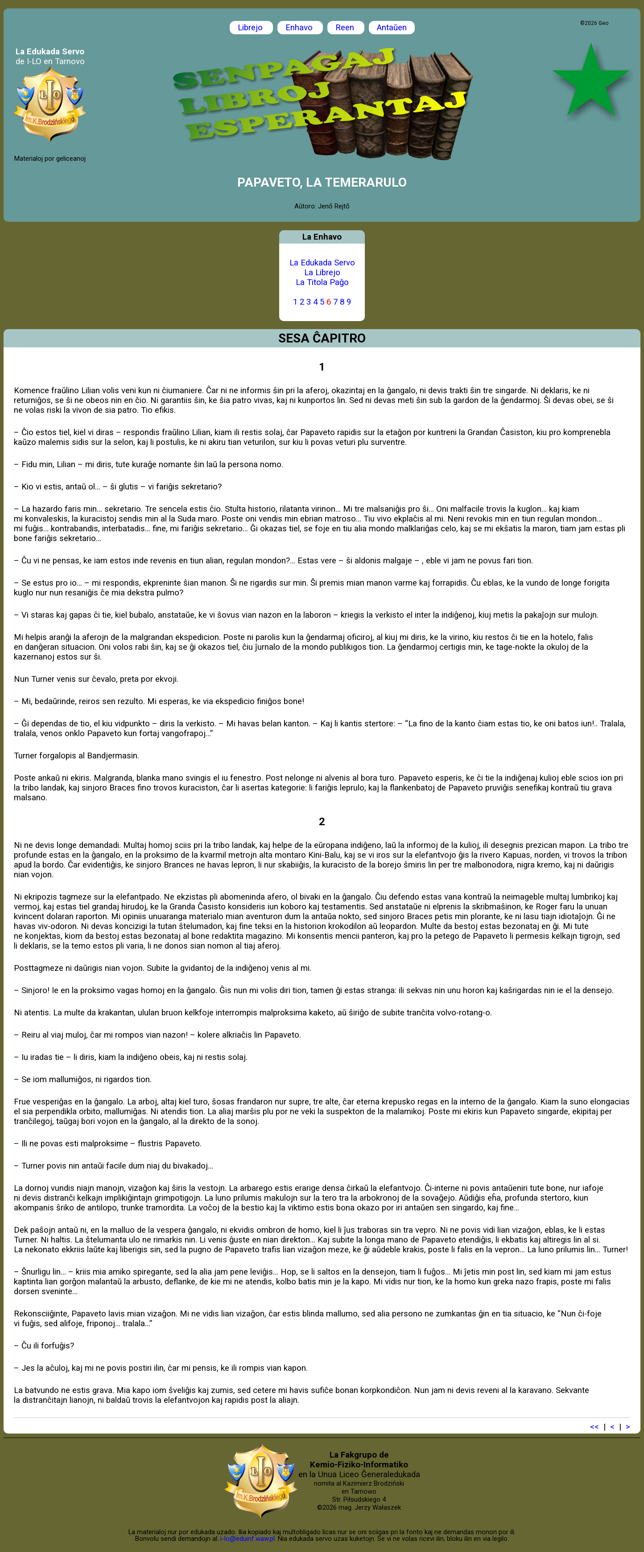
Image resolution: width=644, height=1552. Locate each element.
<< (594, 1427)
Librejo (251, 28)
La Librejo (322, 272)
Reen (346, 28)
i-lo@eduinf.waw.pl (247, 1539)
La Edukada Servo (322, 263)
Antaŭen (391, 28)
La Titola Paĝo (322, 282)
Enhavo (300, 28)
